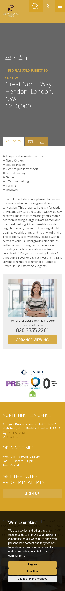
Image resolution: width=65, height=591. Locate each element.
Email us (10, 437)
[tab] (42, 141)
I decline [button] (32, 571)
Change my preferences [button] (32, 578)
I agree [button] (32, 564)
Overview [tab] (13, 141)
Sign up (32, 493)
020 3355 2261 (32, 330)
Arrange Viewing (32, 339)
